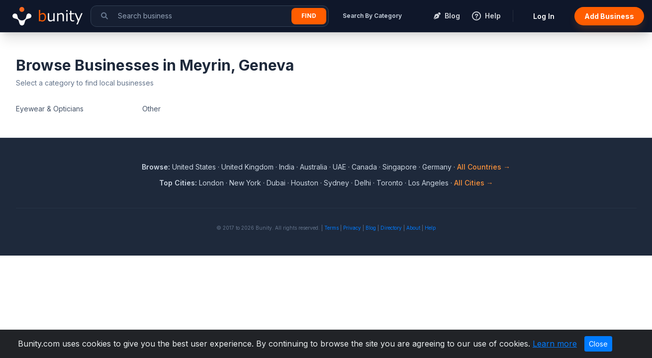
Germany (437, 167)
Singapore (399, 167)
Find (308, 15)
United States (194, 167)
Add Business (609, 16)
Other (151, 108)
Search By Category (372, 15)
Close (598, 344)
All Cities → (473, 183)
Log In (544, 16)
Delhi (363, 183)
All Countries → (483, 167)
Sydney (336, 183)
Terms (331, 228)
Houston (304, 183)
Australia (313, 167)
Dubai (276, 183)
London (211, 183)
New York (245, 183)
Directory (391, 228)
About (413, 228)
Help (430, 228)
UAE (339, 167)
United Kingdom (247, 167)
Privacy (352, 228)
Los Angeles (428, 183)
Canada (364, 167)
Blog (371, 228)
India (286, 167)
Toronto (389, 183)
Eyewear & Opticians (50, 108)
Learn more (555, 344)
